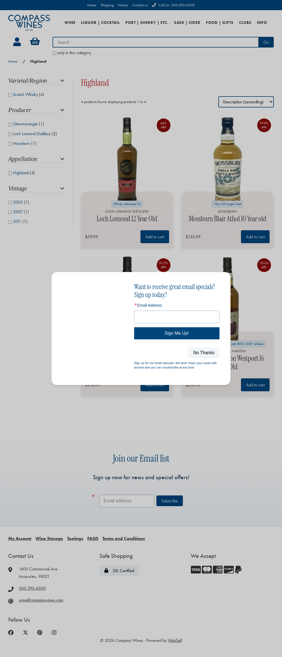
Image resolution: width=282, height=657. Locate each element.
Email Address (149, 305)
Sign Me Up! (177, 333)
